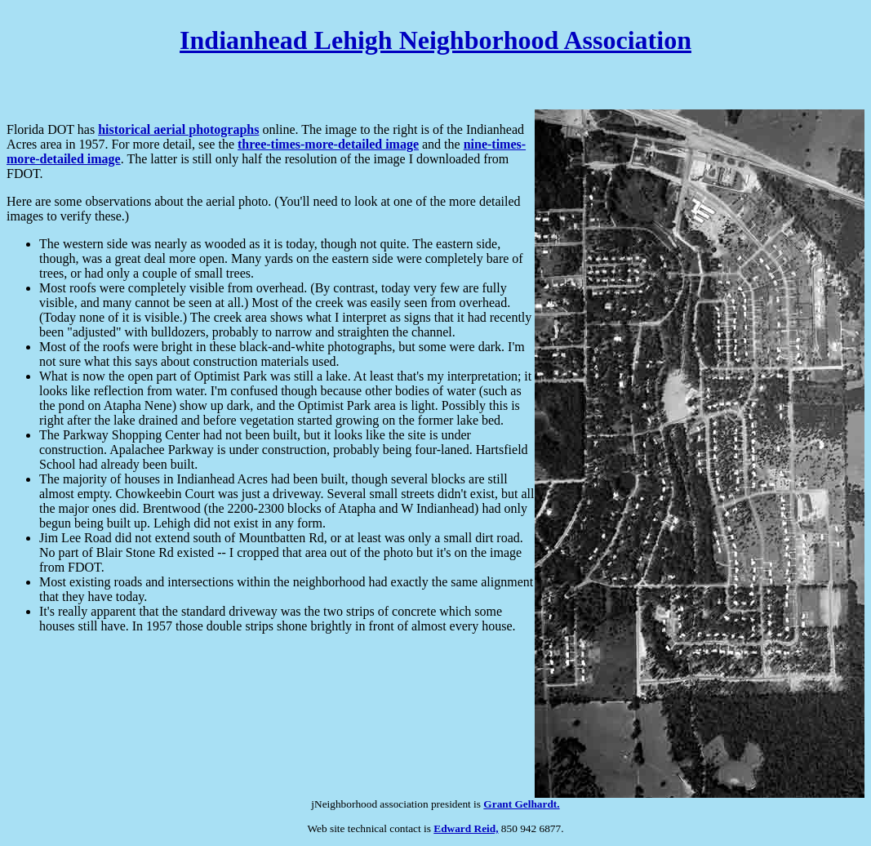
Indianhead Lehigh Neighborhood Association (435, 40)
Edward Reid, (465, 828)
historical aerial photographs (178, 129)
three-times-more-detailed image (328, 144)
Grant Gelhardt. (521, 804)
